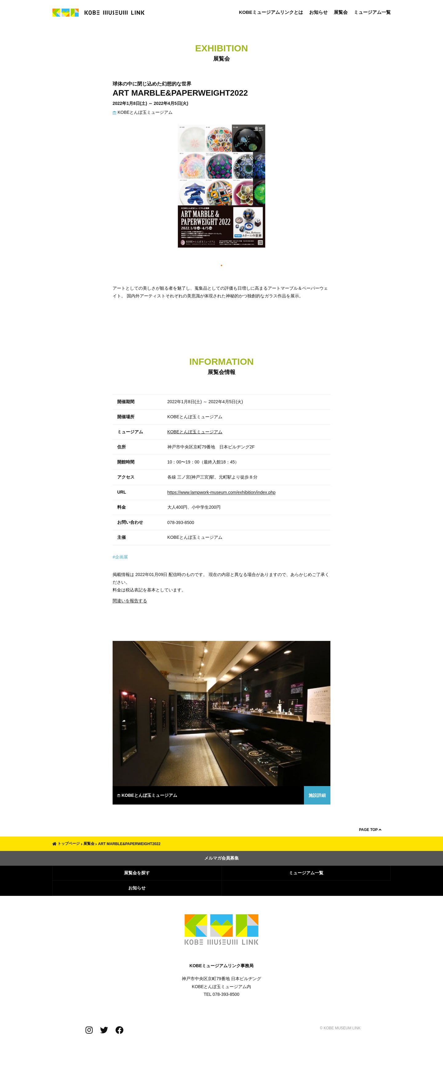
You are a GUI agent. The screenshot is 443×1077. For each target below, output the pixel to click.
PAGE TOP (370, 830)
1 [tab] (221, 266)
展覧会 (341, 12)
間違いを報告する (130, 600)
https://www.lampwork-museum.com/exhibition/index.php (221, 492)
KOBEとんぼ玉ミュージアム (143, 112)
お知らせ (318, 12)
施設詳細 (317, 795)
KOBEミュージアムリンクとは (271, 12)
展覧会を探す (137, 872)
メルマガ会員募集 (221, 858)
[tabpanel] (221, 189)
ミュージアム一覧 (372, 12)
